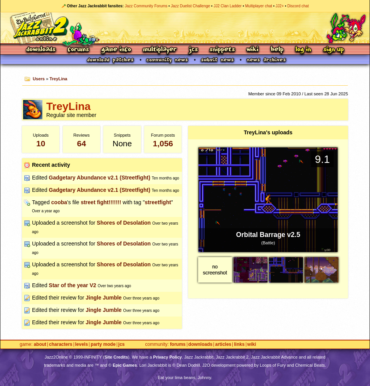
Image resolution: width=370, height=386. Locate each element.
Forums (78, 50)
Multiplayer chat (258, 6)
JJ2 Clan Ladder (228, 6)
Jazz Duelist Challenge (190, 6)
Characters (60, 344)
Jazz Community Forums (146, 6)
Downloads (41, 50)
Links (239, 344)
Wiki (253, 50)
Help (277, 50)
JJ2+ (280, 6)
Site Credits (116, 357)
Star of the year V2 (72, 285)
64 (81, 143)
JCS (193, 50)
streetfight (158, 202)
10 (40, 143)
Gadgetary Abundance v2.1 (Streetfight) (99, 177)
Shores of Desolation (124, 223)
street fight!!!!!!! (101, 202)
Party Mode (103, 344)
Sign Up (333, 50)
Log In (303, 50)
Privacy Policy (167, 357)
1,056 (163, 143)
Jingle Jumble (103, 298)
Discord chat (298, 6)
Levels (81, 344)
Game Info (116, 50)
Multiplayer (160, 50)
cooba (59, 202)
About (40, 344)
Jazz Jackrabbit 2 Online (185, 27)
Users (39, 78)
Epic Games (125, 365)
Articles (223, 344)
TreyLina (58, 78)
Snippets (222, 50)
